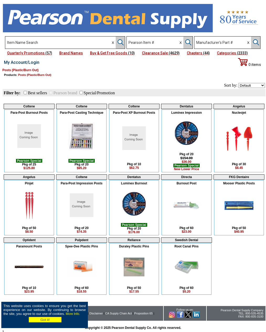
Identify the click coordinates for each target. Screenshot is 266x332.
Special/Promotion (99, 93)
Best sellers (37, 93)
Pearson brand (65, 93)
